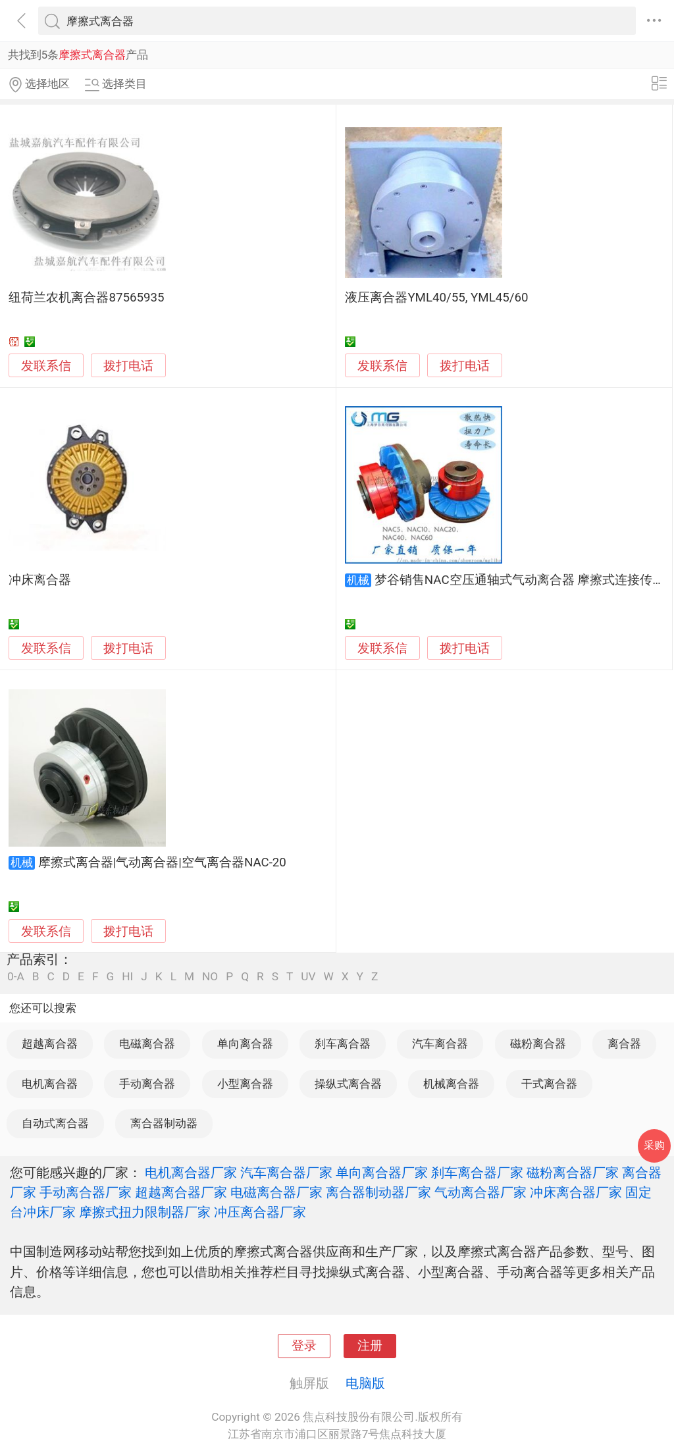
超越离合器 (50, 1043)
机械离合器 (451, 1083)
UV (308, 976)
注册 (369, 1345)
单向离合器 (245, 1043)
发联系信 (46, 366)
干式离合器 (549, 1083)
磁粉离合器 (538, 1043)
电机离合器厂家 (191, 1172)
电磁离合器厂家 (276, 1192)
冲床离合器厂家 (576, 1192)
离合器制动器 (163, 1123)
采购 (654, 1145)
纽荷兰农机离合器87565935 (86, 297)
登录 (304, 1345)
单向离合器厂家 (382, 1172)
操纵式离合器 (348, 1083)
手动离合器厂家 (85, 1192)
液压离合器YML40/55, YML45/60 (436, 297)
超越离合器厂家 (181, 1192)
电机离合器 (50, 1083)
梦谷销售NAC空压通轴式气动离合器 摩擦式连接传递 (520, 580)
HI (127, 976)
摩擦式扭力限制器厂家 (145, 1212)
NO (210, 976)
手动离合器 (147, 1083)
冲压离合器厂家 (260, 1212)
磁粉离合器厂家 (573, 1172)
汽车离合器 (440, 1043)
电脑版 (365, 1383)
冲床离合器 (40, 580)
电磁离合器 (147, 1043)
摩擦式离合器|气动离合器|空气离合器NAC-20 (162, 862)
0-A (15, 976)
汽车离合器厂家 (286, 1172)
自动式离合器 (55, 1123)
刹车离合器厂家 (477, 1172)
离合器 (624, 1043)
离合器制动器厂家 (378, 1192)
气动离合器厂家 (480, 1192)
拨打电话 (128, 366)
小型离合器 (245, 1083)
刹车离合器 (343, 1043)
